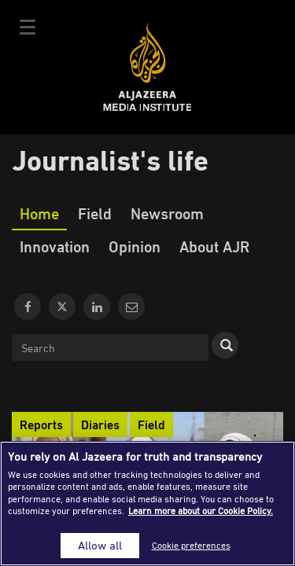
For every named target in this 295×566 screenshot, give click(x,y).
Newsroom (167, 213)
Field (95, 213)
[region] (147, 503)
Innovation (55, 246)
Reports (41, 424)
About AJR (214, 246)
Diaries (100, 424)
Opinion (134, 246)
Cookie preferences (191, 545)
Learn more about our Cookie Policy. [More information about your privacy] (200, 510)
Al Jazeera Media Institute (147, 67)
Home (39, 213)
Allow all (100, 545)
